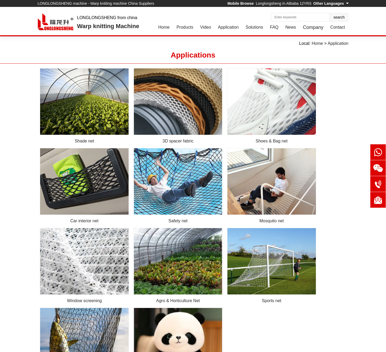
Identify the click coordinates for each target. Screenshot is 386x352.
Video (205, 27)
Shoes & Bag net (232, 129)
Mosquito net (154, 198)
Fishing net (154, 268)
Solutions (254, 27)
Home (164, 27)
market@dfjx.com (257, 307)
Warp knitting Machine (108, 26)
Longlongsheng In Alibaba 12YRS (283, 3)
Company (313, 27)
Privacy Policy (106, 346)
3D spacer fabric (154, 129)
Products (184, 27)
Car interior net (309, 129)
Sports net (76, 268)
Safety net (76, 198)
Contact (337, 27)
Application (228, 27)
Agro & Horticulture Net (310, 198)
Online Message (118, 330)
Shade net (76, 129)
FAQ (274, 27)
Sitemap (84, 346)
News (290, 27)
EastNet (68, 346)
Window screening (231, 198)
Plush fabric (232, 268)
